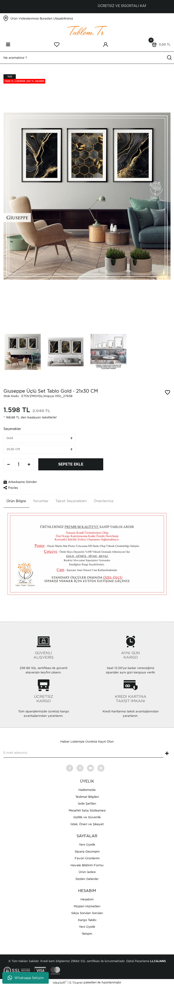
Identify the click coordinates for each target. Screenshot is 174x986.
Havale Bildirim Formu (87, 865)
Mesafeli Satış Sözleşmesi (87, 810)
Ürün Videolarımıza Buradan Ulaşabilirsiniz (41, 18)
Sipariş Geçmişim (87, 851)
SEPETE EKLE (70, 464)
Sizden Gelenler (87, 879)
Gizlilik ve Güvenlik (87, 817)
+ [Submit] (167, 753)
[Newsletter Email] (83, 753)
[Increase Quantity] (28, 464)
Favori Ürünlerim (87, 858)
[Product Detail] (24, 79)
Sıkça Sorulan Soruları (87, 913)
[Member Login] (105, 44)
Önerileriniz (103, 501)
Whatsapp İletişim (26, 977)
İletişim (87, 933)
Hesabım (87, 899)
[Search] (87, 58)
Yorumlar (40, 501)
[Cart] (160, 44)
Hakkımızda (87, 790)
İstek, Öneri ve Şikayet (87, 824)
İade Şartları (87, 803)
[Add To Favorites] (167, 392)
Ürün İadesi (87, 872)
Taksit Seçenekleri (71, 501)
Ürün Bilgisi (16, 501)
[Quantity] (18, 464)
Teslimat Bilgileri (87, 796)
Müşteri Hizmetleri (87, 906)
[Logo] (87, 30)
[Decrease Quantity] (8, 464)
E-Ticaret (76, 982)
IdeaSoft (59, 982)
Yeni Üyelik (87, 844)
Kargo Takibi (87, 920)
